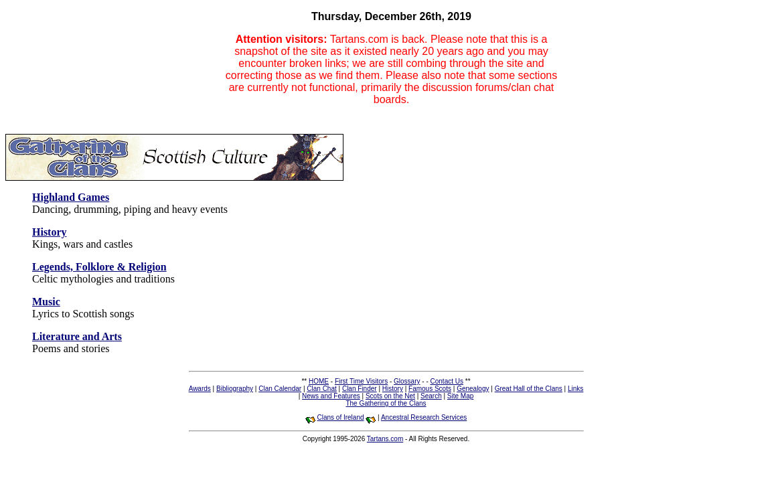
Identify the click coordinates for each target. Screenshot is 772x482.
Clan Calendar (279, 388)
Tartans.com (385, 439)
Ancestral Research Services (424, 417)
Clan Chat (321, 388)
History (392, 388)
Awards (200, 388)
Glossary (407, 381)
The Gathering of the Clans (385, 403)
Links (575, 388)
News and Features (331, 396)
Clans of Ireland (340, 417)
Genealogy (473, 388)
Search (431, 396)
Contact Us (447, 381)
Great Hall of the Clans (528, 388)
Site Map (460, 396)
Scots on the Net (390, 396)
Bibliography (234, 388)
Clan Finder (359, 388)
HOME (319, 381)
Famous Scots (429, 388)
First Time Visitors (361, 381)
